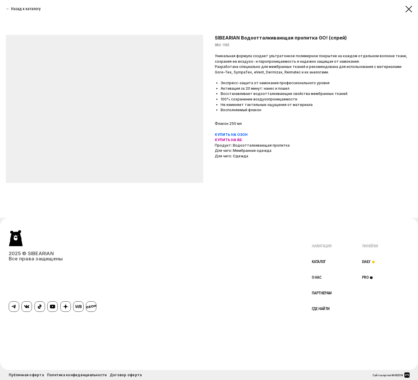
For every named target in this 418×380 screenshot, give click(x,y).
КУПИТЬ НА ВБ (228, 140)
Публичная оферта (26, 375)
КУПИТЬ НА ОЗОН (231, 134)
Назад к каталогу (26, 8)
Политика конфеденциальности (77, 375)
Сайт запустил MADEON (388, 375)
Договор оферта (126, 375)
